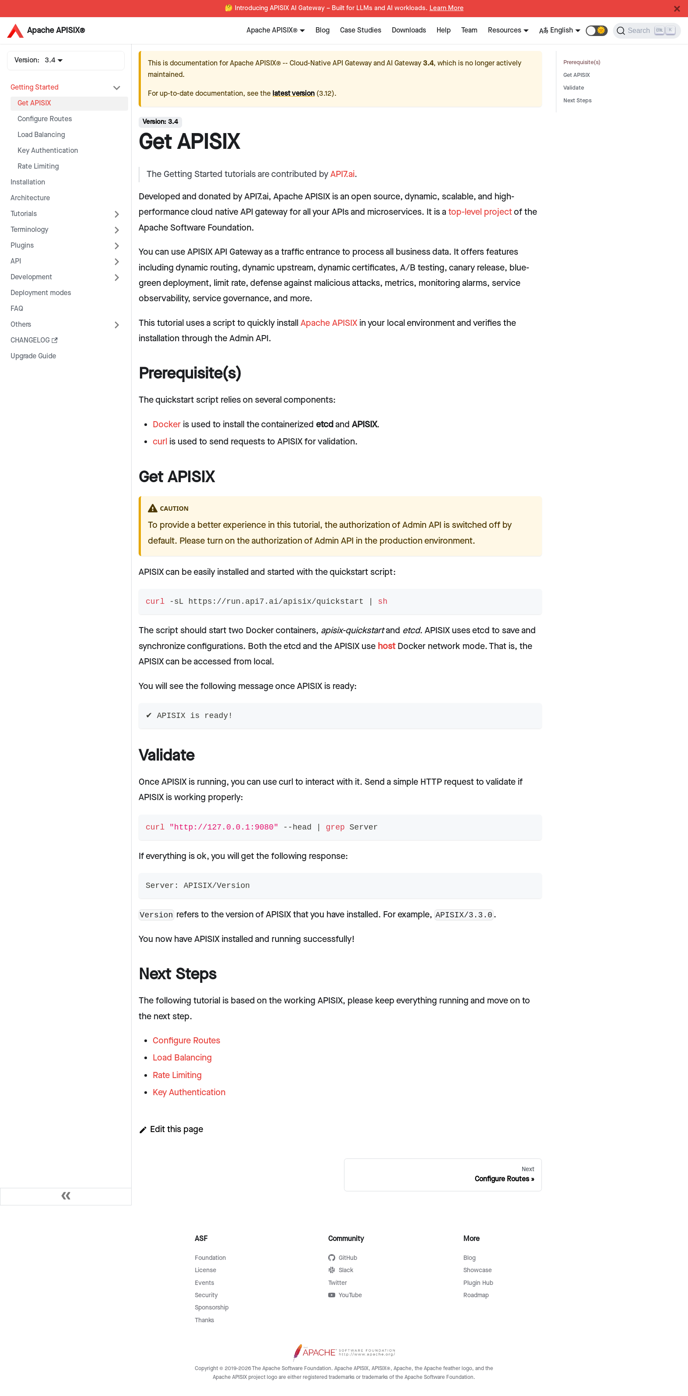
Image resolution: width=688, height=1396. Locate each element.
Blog (322, 30)
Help (444, 30)
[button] (597, 30)
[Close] (677, 9)
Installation (28, 182)
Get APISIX (34, 103)
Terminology (29, 230)
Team (469, 30)
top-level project (480, 212)
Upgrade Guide (33, 356)
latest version (293, 94)
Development (31, 277)
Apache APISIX (329, 323)
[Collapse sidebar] (66, 1196)
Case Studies (360, 30)
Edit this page (171, 1129)
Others (21, 325)
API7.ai (342, 174)
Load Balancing (41, 135)
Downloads (409, 30)
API (16, 261)
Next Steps (577, 100)
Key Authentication (48, 151)
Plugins (22, 246)
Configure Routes (45, 119)
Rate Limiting (38, 166)
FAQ (17, 309)
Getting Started (34, 87)
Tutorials (24, 214)
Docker (167, 424)
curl (160, 441)
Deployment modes (41, 293)
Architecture (30, 198)
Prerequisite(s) (582, 62)
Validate (573, 88)
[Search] (647, 31)
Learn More (447, 8)
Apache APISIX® (272, 30)
